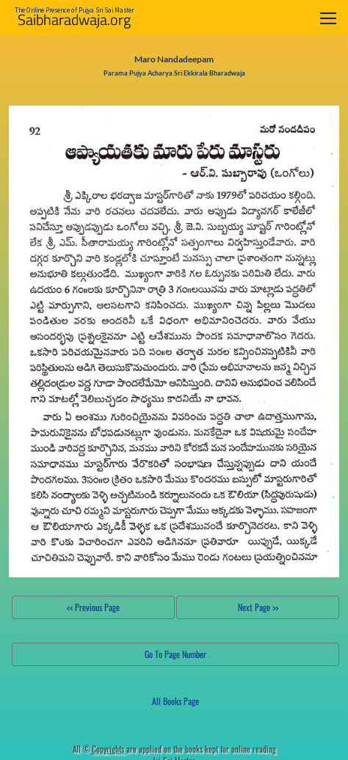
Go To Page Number (175, 654)
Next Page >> (258, 607)
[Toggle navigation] (328, 18)
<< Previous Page (93, 607)
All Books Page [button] (175, 701)
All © (99, 749)
